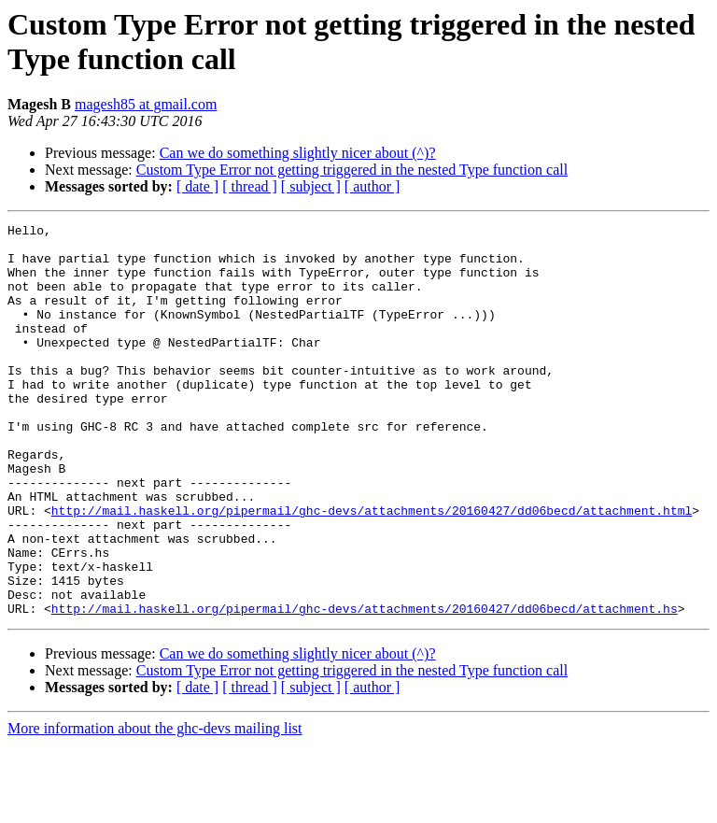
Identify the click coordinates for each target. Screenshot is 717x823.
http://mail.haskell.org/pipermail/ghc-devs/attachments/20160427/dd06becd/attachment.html (371, 568)
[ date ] (197, 186)
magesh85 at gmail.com (146, 104)
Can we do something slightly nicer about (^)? (298, 153)
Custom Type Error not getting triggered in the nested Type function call (352, 169)
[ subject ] (311, 186)
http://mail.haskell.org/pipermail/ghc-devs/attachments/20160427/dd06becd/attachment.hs (364, 686)
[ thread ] (249, 186)
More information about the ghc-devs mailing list (154, 807)
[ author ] (372, 186)
